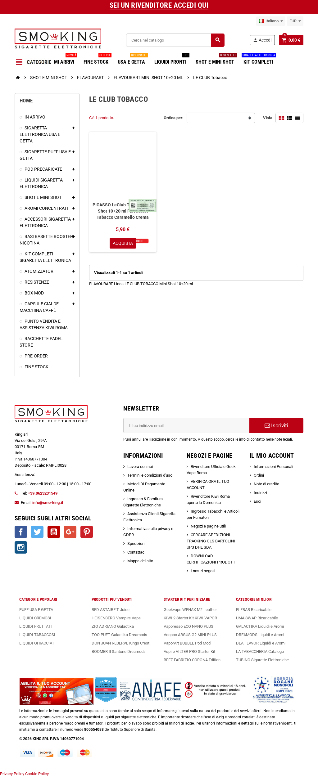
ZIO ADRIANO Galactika (113, 626)
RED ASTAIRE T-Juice (110, 609)
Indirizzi (260, 492)
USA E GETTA (133, 59)
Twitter (37, 532)
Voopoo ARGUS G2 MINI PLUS (190, 634)
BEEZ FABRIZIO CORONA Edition (192, 660)
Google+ (70, 532)
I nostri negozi (203, 570)
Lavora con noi (140, 466)
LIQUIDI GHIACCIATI (37, 643)
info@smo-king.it (47, 502)
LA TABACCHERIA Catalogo (260, 651)
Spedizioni (136, 543)
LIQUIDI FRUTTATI (35, 626)
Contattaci (136, 552)
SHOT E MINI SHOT (216, 59)
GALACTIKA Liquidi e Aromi (260, 626)
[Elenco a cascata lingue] (270, 21)
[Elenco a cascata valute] (295, 21)
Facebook (21, 532)
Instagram (21, 547)
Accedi (262, 40)
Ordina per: (174, 117)
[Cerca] (175, 40)
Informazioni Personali (273, 466)
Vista (267, 117)
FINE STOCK (97, 59)
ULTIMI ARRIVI (61, 59)
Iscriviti (276, 425)
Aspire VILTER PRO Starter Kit (189, 651)
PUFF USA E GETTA (36, 609)
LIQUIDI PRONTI (171, 59)
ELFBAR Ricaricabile (253, 609)
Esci (257, 501)
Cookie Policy (37, 773)
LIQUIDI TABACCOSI (37, 634)
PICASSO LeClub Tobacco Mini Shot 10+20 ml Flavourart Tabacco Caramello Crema (123, 211)
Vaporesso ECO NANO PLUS (188, 626)
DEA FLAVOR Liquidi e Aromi (260, 643)
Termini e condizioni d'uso (149, 475)
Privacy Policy (12, 773)
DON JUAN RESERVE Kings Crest (120, 643)
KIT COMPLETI (259, 59)
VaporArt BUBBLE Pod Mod (187, 643)
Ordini (259, 475)
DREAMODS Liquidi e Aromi (260, 634)
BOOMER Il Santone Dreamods (119, 651)
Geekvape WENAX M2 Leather (190, 609)
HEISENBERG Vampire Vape (116, 618)
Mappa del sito (140, 561)
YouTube (54, 532)
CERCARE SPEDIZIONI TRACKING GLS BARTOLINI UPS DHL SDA (211, 541)
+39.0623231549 (42, 493)
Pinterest (86, 532)
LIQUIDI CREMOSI (35, 618)
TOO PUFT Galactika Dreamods (119, 634)
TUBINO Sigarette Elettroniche (262, 660)
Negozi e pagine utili (208, 526)
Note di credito (266, 484)
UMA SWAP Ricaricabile (257, 618)
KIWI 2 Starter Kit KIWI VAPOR (190, 618)
